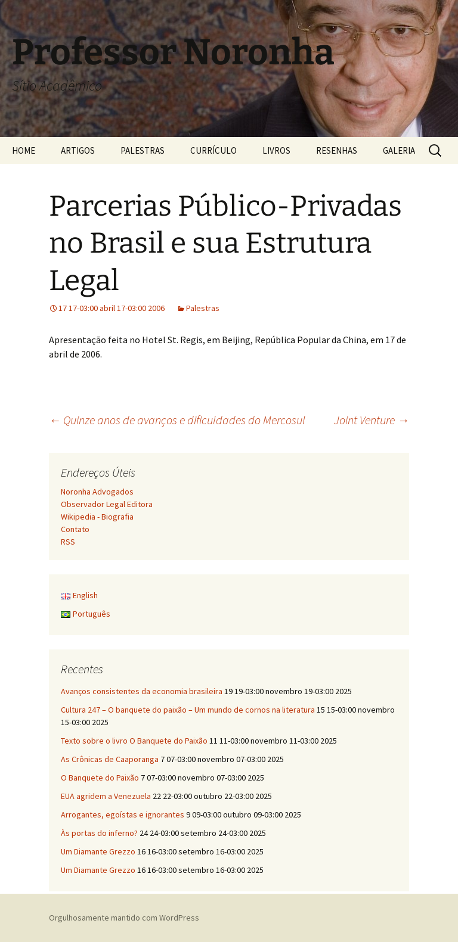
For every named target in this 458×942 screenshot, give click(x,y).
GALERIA (399, 150)
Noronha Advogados (97, 491)
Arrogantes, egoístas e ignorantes (122, 814)
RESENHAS (336, 150)
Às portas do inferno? (99, 833)
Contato (75, 529)
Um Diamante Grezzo (98, 851)
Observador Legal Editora (107, 504)
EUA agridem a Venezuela (106, 796)
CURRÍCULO (213, 150)
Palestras (202, 308)
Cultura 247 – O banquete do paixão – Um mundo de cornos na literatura (188, 709)
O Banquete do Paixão (100, 777)
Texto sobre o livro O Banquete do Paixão (134, 740)
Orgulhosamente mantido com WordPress (124, 917)
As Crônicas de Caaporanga (110, 759)
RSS (68, 541)
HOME (23, 150)
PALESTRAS (142, 150)
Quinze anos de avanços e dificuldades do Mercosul (177, 419)
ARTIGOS (78, 150)
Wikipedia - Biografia (97, 516)
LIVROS (276, 150)
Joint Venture (371, 419)
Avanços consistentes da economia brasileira (141, 691)
